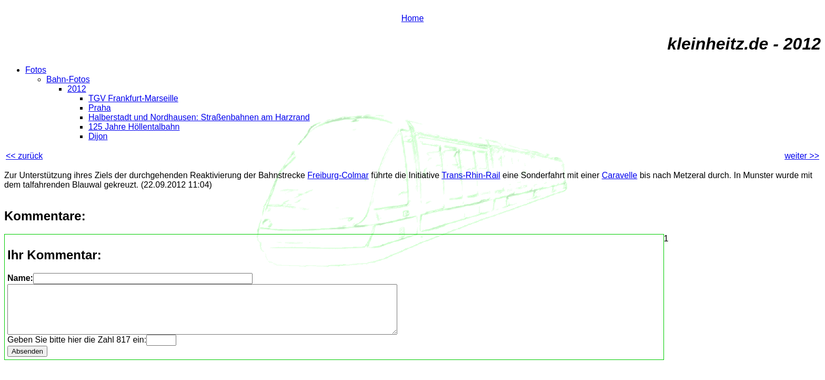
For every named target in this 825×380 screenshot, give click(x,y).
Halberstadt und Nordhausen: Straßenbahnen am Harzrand (199, 117)
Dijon (97, 136)
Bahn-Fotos (68, 79)
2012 (76, 88)
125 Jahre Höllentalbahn (133, 126)
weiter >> (801, 155)
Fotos (35, 69)
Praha (99, 107)
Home (412, 18)
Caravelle (620, 175)
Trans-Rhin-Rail (470, 175)
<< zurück (24, 155)
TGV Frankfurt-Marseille (133, 98)
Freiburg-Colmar (337, 175)
